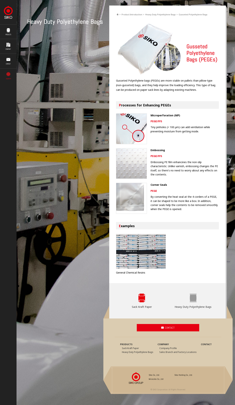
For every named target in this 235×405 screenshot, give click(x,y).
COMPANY (163, 344)
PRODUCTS (126, 344)
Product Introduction (132, 14)
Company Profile (168, 348)
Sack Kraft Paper (142, 307)
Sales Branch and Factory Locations (178, 352)
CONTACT (206, 344)
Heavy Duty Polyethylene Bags (160, 14)
